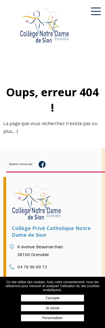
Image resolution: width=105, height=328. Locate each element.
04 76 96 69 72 (28, 267)
